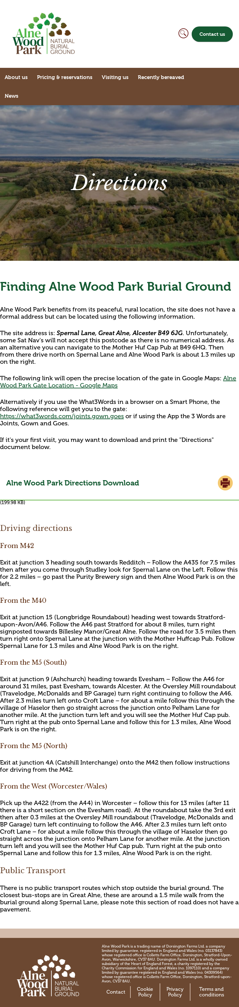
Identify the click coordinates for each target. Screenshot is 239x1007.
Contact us (212, 34)
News (11, 96)
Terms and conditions (211, 992)
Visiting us (115, 77)
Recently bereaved (161, 77)
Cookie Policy (145, 992)
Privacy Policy (175, 992)
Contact (115, 992)
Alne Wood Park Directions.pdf (119, 483)
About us (16, 77)
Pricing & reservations (64, 77)
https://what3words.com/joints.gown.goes (62, 416)
